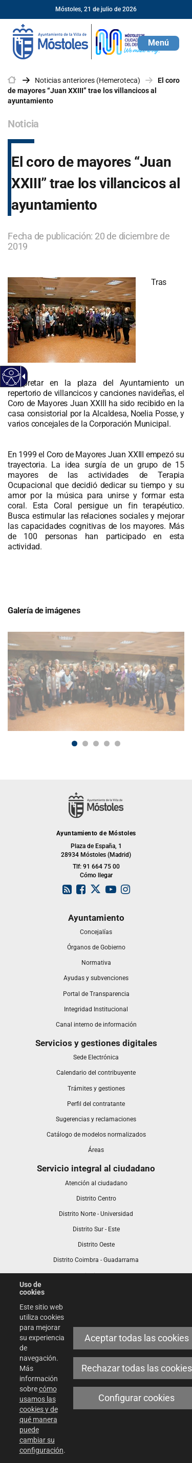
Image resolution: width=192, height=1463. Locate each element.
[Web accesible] (12, 376)
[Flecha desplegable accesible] (22, 376)
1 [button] (74, 743)
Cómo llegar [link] (96, 875)
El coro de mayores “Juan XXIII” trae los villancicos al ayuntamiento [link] (94, 90)
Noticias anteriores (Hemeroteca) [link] (87, 80)
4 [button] (107, 743)
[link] (87, 41)
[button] (158, 43)
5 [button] (117, 743)
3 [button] (96, 743)
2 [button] (85, 743)
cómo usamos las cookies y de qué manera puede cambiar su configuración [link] (41, 1419)
